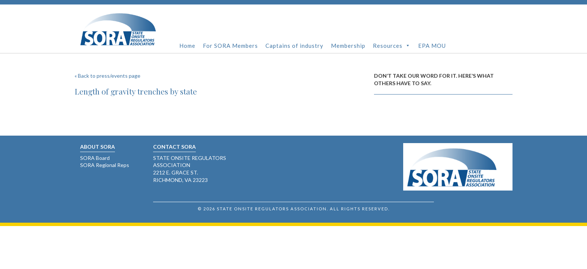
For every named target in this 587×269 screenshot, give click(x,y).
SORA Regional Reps (104, 165)
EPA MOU (432, 45)
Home (187, 45)
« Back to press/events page (107, 75)
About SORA (97, 146)
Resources (392, 45)
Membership (348, 45)
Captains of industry (294, 45)
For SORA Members (230, 45)
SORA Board (95, 158)
